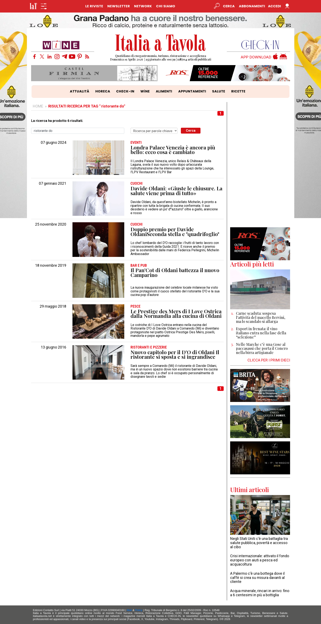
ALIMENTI (164, 91)
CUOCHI (136, 183)
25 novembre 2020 (50, 224)
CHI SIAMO (165, 6)
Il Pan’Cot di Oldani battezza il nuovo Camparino (175, 272)
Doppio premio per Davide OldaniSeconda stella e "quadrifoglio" (175, 231)
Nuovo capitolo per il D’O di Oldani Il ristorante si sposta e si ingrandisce (175, 354)
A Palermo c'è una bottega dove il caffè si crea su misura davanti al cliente (257, 577)
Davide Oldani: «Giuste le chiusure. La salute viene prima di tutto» (176, 190)
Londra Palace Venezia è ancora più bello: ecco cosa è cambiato (173, 149)
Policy (138, 610)
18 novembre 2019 (50, 265)
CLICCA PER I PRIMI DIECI (268, 360)
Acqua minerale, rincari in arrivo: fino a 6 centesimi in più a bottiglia (259, 593)
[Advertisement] (260, 164)
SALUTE (218, 91)
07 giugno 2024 (53, 142)
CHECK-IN (125, 91)
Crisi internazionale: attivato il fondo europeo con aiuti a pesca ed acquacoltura (259, 560)
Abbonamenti (252, 6)
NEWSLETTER (118, 6)
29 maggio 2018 (53, 306)
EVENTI (136, 142)
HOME (38, 106)
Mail (129, 610)
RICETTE (238, 91)
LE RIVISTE (94, 6)
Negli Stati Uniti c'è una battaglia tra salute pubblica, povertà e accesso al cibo (259, 542)
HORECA (102, 91)
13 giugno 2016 (53, 347)
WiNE (145, 91)
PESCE (136, 306)
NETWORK (143, 6)
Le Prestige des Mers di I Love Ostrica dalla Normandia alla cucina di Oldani (176, 313)
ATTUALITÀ (79, 91)
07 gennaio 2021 (52, 183)
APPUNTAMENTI (192, 91)
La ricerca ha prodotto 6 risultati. (57, 121)
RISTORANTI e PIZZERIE (149, 347)
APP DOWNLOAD (256, 57)
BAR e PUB (139, 265)
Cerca (190, 131)
